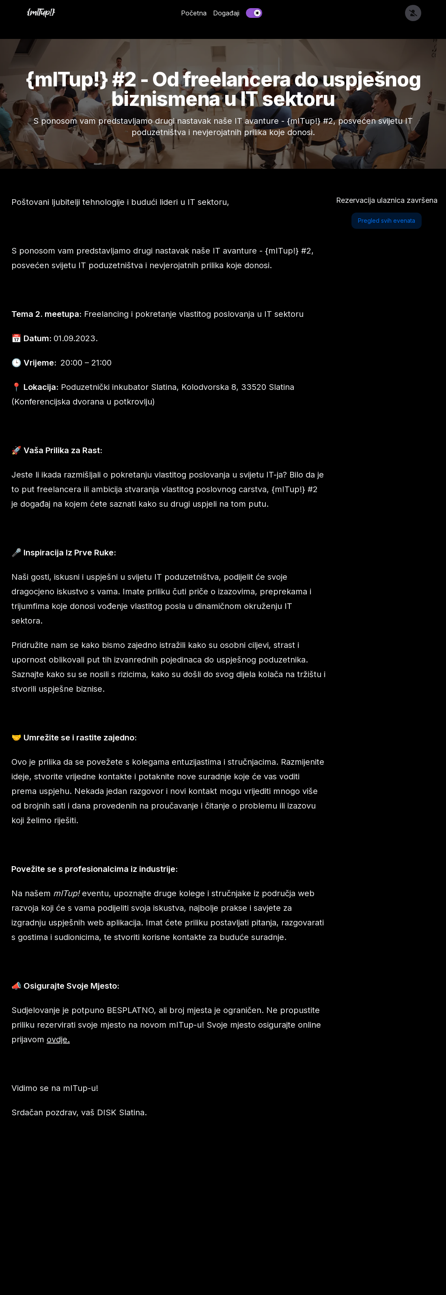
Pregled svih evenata (386, 220)
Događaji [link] (226, 13)
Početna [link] (194, 13)
